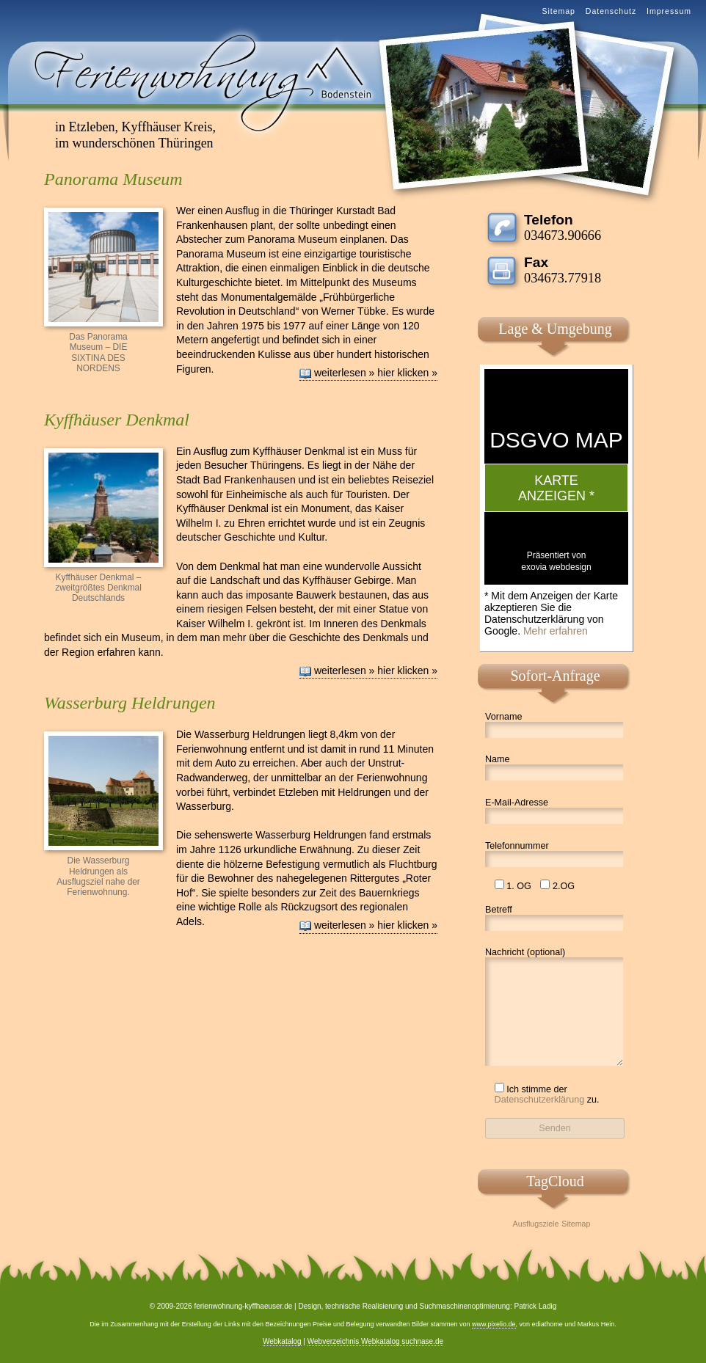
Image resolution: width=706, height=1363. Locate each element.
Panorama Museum (113, 179)
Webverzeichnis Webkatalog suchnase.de (375, 1341)
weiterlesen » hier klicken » (375, 373)
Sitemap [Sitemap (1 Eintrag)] (575, 1223)
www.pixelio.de (494, 1324)
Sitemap (558, 11)
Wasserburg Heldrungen (130, 702)
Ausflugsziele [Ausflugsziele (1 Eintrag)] (536, 1223)
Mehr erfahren (555, 631)
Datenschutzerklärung (540, 1100)
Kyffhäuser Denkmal (116, 419)
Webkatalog (282, 1341)
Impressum (669, 11)
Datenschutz (611, 11)
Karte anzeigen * (556, 488)
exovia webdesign (556, 567)
